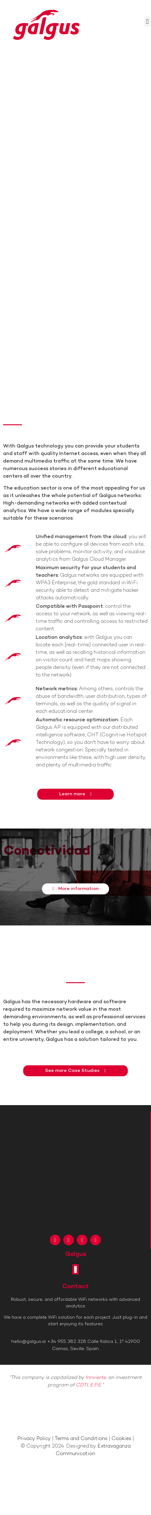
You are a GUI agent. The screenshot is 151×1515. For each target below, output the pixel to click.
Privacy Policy (34, 1439)
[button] (147, 21)
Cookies (121, 1439)
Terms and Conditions (81, 1439)
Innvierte (96, 1377)
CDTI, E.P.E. (89, 1385)
